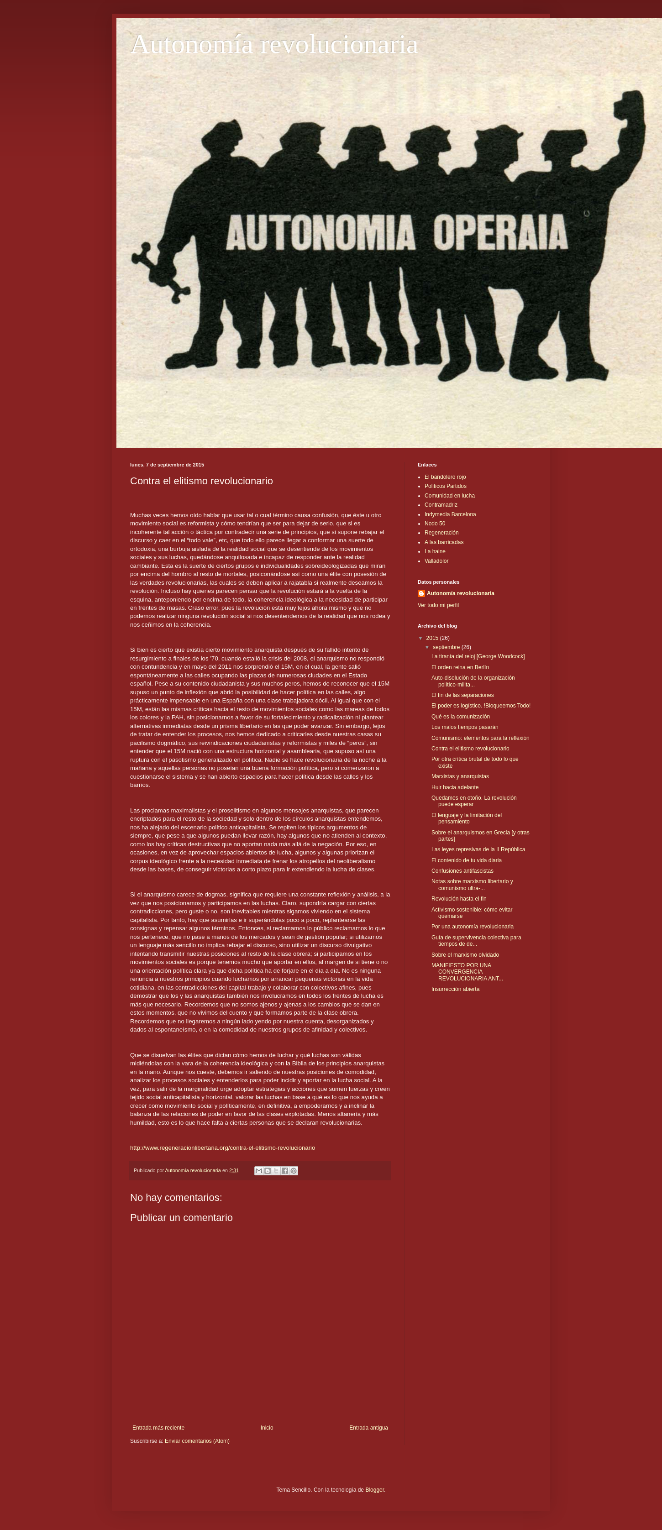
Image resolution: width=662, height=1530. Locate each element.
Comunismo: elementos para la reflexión (480, 738)
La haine (435, 551)
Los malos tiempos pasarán (465, 727)
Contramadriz (441, 505)
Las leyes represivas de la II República (478, 849)
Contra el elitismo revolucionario (470, 748)
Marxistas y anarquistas (460, 776)
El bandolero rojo (445, 477)
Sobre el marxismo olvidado (465, 955)
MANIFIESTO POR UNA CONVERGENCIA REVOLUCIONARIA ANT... (467, 972)
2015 (433, 638)
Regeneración (442, 532)
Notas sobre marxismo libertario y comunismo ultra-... (472, 884)
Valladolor (436, 561)
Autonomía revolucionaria (274, 44)
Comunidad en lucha (450, 496)
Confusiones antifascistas (462, 871)
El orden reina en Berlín (460, 667)
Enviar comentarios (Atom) (197, 1441)
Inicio (267, 1428)
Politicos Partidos (446, 486)
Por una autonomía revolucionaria (472, 926)
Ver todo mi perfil (438, 605)
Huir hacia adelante (454, 787)
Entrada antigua (368, 1428)
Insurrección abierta (455, 989)
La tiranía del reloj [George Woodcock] (478, 656)
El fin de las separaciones (462, 695)
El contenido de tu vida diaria (466, 860)
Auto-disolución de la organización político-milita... (473, 681)
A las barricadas (444, 542)
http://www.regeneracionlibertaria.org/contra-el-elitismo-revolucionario (222, 1147)
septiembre (447, 647)
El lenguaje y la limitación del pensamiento (466, 818)
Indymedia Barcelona (450, 514)
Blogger (374, 1490)
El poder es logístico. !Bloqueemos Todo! (481, 705)
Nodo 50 (435, 523)
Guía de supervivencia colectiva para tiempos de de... (476, 940)
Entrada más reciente (158, 1428)
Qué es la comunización (460, 716)
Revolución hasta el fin (459, 899)
